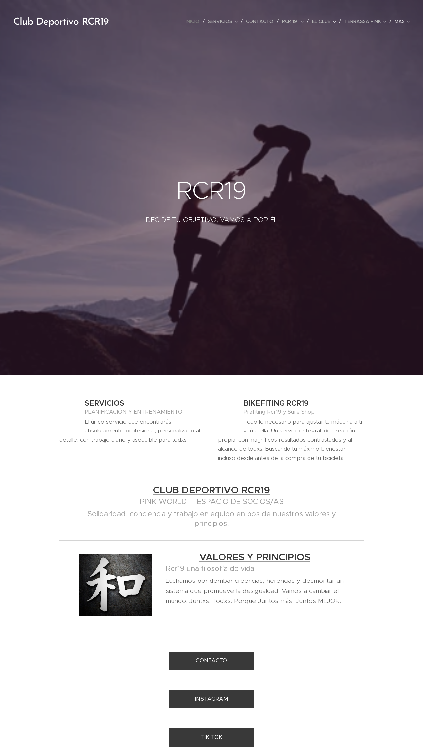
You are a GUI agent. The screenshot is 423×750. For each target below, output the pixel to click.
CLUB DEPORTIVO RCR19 (211, 490)
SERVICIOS (104, 403)
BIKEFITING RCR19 (276, 403)
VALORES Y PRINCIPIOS (254, 557)
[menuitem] (194, 21)
